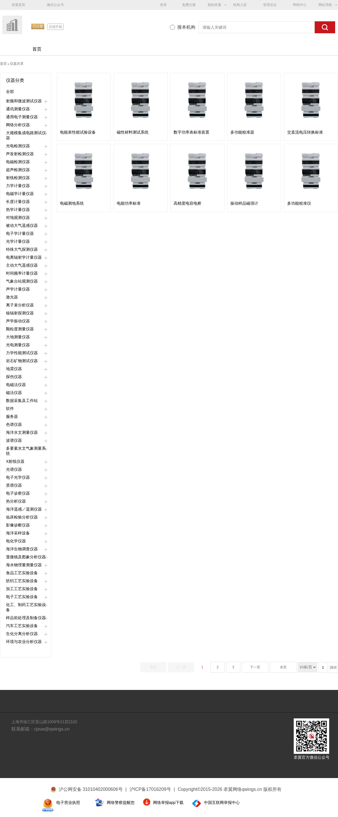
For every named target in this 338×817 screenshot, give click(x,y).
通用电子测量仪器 (22, 117)
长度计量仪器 (18, 201)
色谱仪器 (14, 424)
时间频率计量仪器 (22, 273)
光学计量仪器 (18, 241)
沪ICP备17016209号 (152, 789)
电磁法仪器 (16, 384)
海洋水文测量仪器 (22, 432)
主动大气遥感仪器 (22, 265)
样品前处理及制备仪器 (26, 617)
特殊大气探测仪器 (22, 249)
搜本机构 (186, 27)
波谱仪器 (14, 440)
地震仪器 (14, 368)
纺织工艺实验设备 (22, 580)
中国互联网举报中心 (222, 802)
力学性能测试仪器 (22, 353)
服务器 (12, 416)
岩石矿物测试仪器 (22, 360)
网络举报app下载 (168, 802)
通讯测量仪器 (18, 109)
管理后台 (270, 5)
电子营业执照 (68, 802)
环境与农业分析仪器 (24, 641)
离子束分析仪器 (20, 305)
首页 (36, 49)
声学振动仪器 (18, 321)
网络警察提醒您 (121, 802)
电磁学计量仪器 (20, 193)
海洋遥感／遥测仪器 (24, 509)
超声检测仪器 (18, 169)
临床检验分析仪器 (22, 517)
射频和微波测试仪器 (24, 101)
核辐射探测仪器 (20, 313)
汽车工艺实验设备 (22, 625)
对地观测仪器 (18, 217)
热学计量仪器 (18, 209)
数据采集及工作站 (22, 400)
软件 (10, 408)
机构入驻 (240, 5)
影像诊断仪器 (18, 525)
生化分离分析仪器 (22, 633)
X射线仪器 (15, 461)
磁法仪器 (14, 392)
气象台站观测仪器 (22, 281)
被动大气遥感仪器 (22, 225)
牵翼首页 (18, 5)
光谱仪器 (14, 469)
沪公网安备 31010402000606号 (91, 789)
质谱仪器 (14, 485)
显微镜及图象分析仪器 (26, 557)
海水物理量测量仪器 (24, 565)
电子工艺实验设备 (22, 596)
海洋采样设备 (18, 533)
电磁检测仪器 (18, 161)
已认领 (38, 26)
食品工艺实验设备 (22, 573)
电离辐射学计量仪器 (24, 257)
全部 (10, 91)
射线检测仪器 (18, 177)
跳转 (333, 667)
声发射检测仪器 (20, 154)
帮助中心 (299, 5)
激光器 (12, 297)
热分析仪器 (16, 501)
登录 (163, 5)
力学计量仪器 (18, 185)
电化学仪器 (16, 541)
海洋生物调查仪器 (22, 549)
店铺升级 (55, 27)
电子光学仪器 (18, 477)
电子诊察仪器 (18, 493)
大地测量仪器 (18, 337)
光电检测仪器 (18, 146)
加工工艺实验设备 (22, 588)
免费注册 (189, 5)
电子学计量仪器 (20, 233)
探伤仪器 (14, 376)
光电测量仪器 (18, 345)
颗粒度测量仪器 (20, 329)
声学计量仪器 (18, 289)
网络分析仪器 (18, 125)
